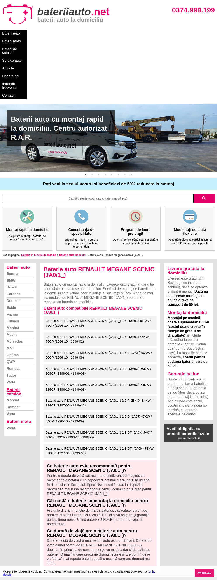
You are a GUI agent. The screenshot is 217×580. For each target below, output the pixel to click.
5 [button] (112, 113)
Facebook (11, 548)
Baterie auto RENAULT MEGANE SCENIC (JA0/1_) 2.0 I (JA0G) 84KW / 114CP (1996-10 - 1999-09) (98, 325)
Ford (112, 534)
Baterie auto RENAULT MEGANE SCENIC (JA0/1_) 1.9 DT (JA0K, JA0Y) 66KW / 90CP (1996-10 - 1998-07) (99, 372)
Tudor (11, 313)
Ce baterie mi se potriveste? (24, 529)
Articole (113, 33)
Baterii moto (35, 33)
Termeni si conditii (17, 544)
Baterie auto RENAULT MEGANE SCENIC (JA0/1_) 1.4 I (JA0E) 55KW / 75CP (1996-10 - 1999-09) (98, 261)
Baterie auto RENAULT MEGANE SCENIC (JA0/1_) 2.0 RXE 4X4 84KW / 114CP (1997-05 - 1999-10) (99, 341)
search (204, 136)
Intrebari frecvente (17, 539)
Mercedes (15, 279)
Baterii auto (11, 33)
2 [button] (92, 113)
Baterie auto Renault (72, 192)
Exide (11, 245)
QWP (11, 300)
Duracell (13, 239)
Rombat (13, 306)
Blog (7, 524)
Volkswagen (118, 544)
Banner (13, 212)
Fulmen (13, 259)
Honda (114, 563)
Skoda (114, 539)
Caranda (14, 232)
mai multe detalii (188, 376)
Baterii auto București (177, 524)
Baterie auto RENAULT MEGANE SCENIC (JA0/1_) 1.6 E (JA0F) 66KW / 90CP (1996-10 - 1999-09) (99, 293)
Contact (186, 33)
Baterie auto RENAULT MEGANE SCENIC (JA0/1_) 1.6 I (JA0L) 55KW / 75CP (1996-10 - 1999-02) (98, 277)
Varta (11, 320)
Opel (112, 558)
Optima (13, 293)
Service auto (92, 33)
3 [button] (98, 113)
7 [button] (125, 113)
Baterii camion (14, 330)
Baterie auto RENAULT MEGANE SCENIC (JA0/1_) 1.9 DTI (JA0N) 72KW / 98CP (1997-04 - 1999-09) (100, 388)
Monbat (13, 266)
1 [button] (85, 113)
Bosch (12, 225)
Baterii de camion (63, 33)
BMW (11, 218)
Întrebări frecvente (160, 33)
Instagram (11, 553)
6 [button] (118, 113)
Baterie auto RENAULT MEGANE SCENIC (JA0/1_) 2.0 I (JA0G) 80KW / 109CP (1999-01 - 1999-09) (98, 309)
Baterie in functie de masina (38, 192)
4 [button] (105, 113)
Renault (115, 548)
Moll (10, 286)
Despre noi (133, 33)
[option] (108, 75)
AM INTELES (204, 573)
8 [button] (131, 113)
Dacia (113, 529)
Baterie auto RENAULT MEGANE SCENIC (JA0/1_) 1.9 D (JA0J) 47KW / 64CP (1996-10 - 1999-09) (99, 357)
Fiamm (12, 252)
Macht (12, 272)
